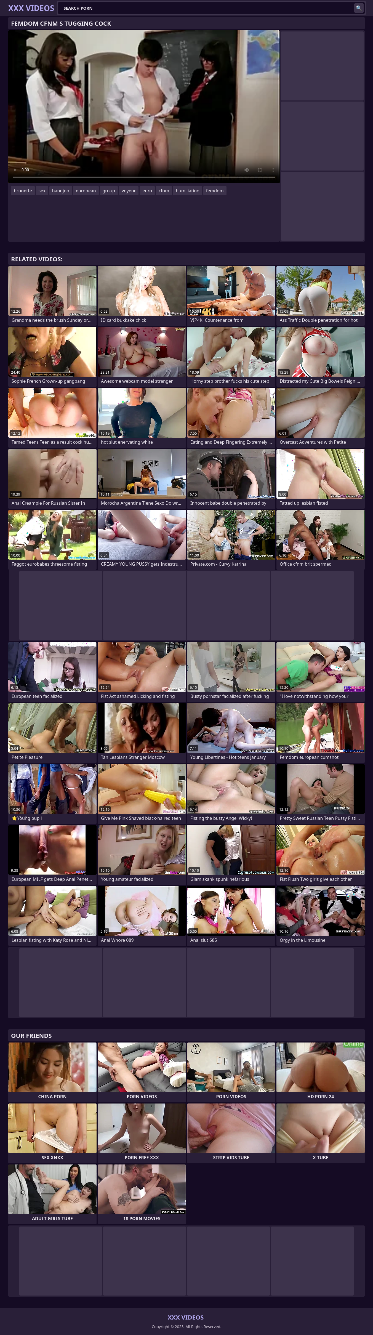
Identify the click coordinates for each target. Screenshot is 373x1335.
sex (42, 191)
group (109, 191)
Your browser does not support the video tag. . (144, 106)
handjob (60, 191)
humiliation (187, 191)
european (86, 191)
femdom (215, 191)
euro (147, 191)
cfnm (164, 191)
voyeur (129, 191)
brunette (23, 191)
